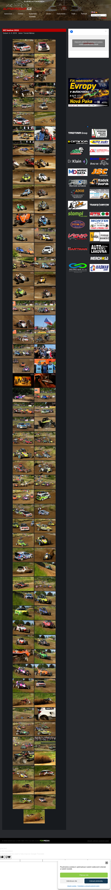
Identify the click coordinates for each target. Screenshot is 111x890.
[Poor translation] (7, 857)
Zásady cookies (71, 886)
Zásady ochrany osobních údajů (98, 841)
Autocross (8, 14)
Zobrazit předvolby (96, 881)
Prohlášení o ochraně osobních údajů (88, 886)
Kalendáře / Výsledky (34, 15)
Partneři (84, 14)
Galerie (20, 14)
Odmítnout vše (71, 881)
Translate (102, 18)
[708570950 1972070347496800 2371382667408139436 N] (88, 124)
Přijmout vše (83, 875)
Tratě (73, 14)
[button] (107, 863)
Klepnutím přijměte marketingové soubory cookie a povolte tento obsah (89, 43)
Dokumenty (61, 14)
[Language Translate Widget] (98, 15)
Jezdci (48, 14)
